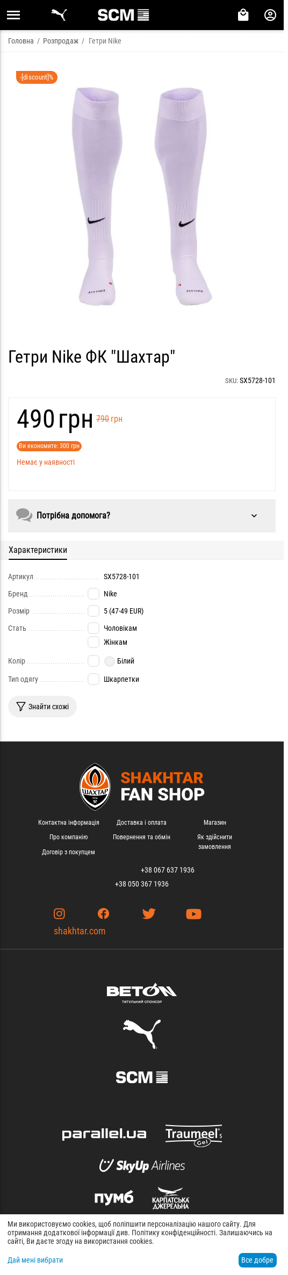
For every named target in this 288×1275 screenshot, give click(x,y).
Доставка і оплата (142, 822)
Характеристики (38, 550)
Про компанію (68, 837)
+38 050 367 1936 (142, 884)
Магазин (215, 822)
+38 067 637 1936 (168, 870)
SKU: (231, 381)
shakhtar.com (80, 931)
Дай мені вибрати (35, 1260)
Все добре (257, 1260)
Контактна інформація (68, 822)
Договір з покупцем (68, 852)
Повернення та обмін (141, 837)
